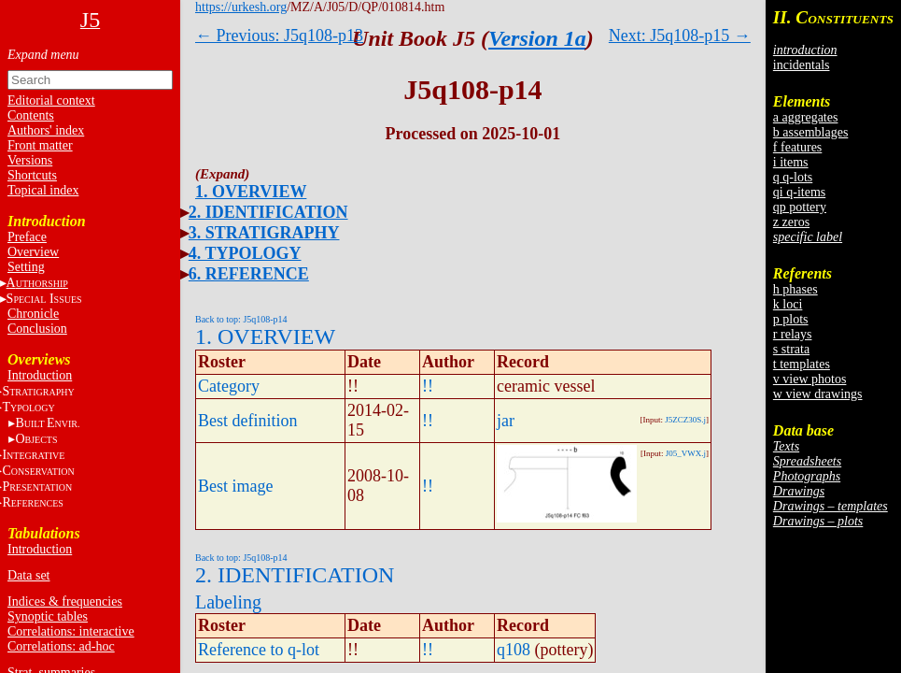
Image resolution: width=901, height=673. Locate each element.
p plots (791, 319)
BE (47, 423)
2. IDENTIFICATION (268, 212)
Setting (26, 267)
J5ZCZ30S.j (685, 419)
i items (791, 162)
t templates (801, 364)
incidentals (801, 65)
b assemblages (810, 132)
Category (229, 386)
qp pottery (799, 207)
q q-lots (792, 177)
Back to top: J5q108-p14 (241, 319)
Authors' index (45, 130)
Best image (235, 486)
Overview (33, 252)
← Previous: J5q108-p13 (279, 35)
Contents (30, 115)
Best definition (248, 420)
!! (427, 386)
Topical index (42, 190)
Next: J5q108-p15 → (680, 35)
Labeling (228, 602)
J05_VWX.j (686, 453)
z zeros (791, 222)
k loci (788, 304)
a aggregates (805, 117)
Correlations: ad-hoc (61, 646)
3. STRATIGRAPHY (264, 232)
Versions (29, 160)
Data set (28, 575)
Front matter (40, 145)
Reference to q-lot (258, 649)
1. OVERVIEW (250, 191)
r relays (792, 334)
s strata (791, 349)
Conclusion (37, 329)
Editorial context (51, 100)
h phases (795, 289)
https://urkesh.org (241, 7)
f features (797, 147)
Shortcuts (32, 175)
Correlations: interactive (70, 631)
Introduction (39, 375)
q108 (513, 649)
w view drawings (818, 394)
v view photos (810, 379)
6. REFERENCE (249, 274)
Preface (27, 237)
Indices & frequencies (64, 601)
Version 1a (537, 38)
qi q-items (799, 192)
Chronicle (33, 314)
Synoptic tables (47, 616)
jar (505, 420)
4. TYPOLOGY (245, 253)
